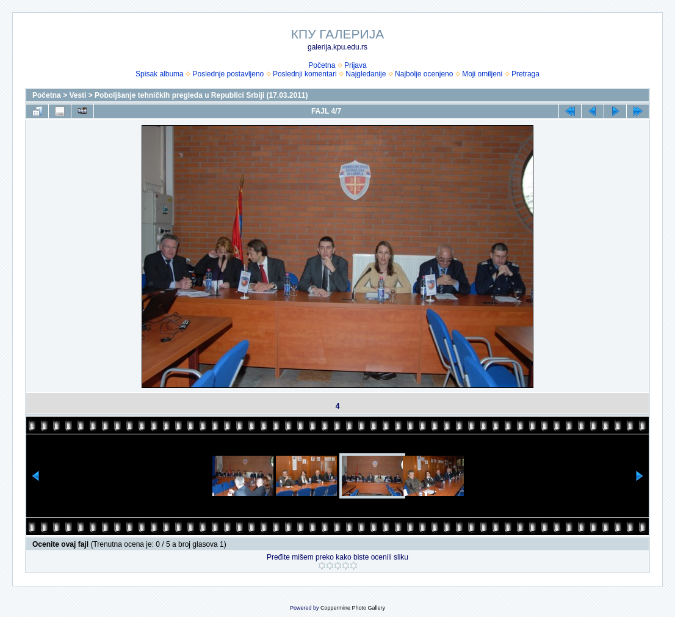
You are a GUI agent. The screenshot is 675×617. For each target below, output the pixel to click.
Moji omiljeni (482, 74)
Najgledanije (365, 74)
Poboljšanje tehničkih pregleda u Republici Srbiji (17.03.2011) (201, 95)
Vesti (77, 95)
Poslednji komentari (305, 74)
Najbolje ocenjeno (424, 74)
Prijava (355, 65)
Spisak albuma (159, 74)
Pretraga (525, 74)
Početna (321, 65)
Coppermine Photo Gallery (352, 608)
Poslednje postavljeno (228, 74)
